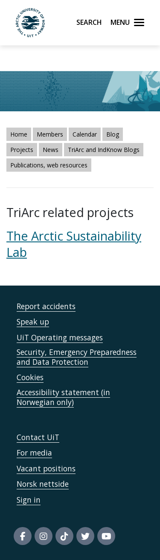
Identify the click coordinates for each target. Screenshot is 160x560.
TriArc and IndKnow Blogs (104, 150)
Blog (112, 134)
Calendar (85, 134)
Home (18, 134)
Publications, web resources (48, 165)
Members (50, 134)
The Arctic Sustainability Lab (73, 243)
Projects (21, 150)
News (50, 150)
